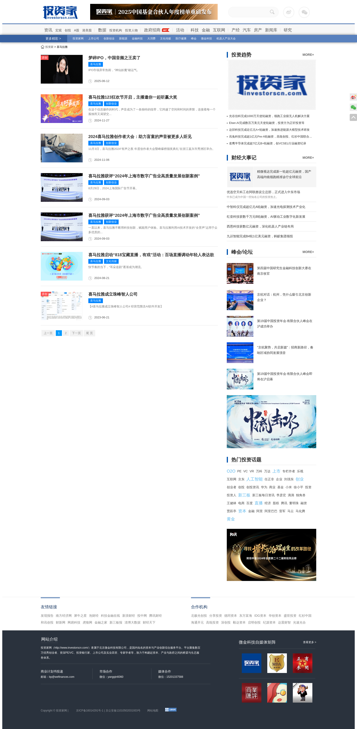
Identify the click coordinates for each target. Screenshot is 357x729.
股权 (276, 503)
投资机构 (115, 30)
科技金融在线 (110, 615)
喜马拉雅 (95, 64)
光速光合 (299, 622)
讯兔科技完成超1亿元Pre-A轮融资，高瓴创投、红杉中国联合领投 (272, 136)
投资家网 (78, 38)
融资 (304, 503)
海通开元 (197, 622)
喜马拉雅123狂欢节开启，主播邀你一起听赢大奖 (132, 97)
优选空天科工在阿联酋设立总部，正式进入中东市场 (263, 192)
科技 (195, 30)
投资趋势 (241, 55)
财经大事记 (243, 158)
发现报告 (47, 615)
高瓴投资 (212, 622)
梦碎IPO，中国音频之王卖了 (114, 58)
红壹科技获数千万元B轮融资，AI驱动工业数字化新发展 (266, 216)
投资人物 (131, 30)
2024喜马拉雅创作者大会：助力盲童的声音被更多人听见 (140, 136)
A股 (76, 30)
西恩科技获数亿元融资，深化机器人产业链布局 (260, 226)
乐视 (300, 471)
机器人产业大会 (226, 38)
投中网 (142, 615)
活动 (180, 30)
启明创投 (254, 622)
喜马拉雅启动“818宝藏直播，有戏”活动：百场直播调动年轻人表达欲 (151, 255)
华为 (264, 487)
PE (239, 471)
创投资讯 (252, 487)
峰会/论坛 (242, 252)
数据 (102, 30)
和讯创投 (47, 622)
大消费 (151, 38)
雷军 (282, 511)
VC (245, 471)
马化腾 (300, 511)
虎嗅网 (87, 622)
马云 (290, 511)
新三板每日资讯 (263, 495)
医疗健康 (181, 38)
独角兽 (301, 495)
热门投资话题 (246, 460)
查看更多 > (309, 642)
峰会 (193, 38)
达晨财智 (284, 622)
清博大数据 (132, 622)
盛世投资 (290, 615)
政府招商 (152, 30)
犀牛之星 (80, 615)
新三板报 (116, 622)
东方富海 (245, 615)
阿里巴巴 (271, 511)
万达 (267, 471)
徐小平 (298, 487)
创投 (68, 30)
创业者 (231, 487)
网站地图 (152, 710)
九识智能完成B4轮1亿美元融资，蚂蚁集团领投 (260, 236)
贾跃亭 (231, 511)
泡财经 (94, 615)
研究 (288, 30)
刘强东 (289, 479)
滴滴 (291, 495)
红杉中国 (305, 615)
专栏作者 (288, 471)
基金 (280, 487)
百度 (249, 503)
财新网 (60, 622)
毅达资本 (239, 622)
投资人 (231, 495)
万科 (259, 471)
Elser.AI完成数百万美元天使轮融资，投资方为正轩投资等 (266, 123)
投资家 (49, 47)
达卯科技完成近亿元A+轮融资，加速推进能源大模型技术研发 (269, 129)
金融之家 (100, 622)
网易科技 (74, 622)
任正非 (269, 479)
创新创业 (109, 38)
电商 (241, 503)
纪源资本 (269, 622)
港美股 (87, 30)
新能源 (123, 38)
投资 (308, 487)
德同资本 (230, 615)
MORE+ (308, 54)
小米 (289, 487)
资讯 (48, 30)
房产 (258, 30)
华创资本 (275, 615)
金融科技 (137, 38)
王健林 (231, 503)
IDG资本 (260, 615)
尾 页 (89, 333)
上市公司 (93, 38)
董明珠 (294, 503)
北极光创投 (199, 615)
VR (252, 471)
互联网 (219, 30)
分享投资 (215, 615)
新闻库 (271, 30)
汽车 (247, 30)
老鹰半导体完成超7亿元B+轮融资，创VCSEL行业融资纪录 (267, 143)
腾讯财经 (155, 615)
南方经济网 (64, 615)
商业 (272, 487)
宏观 (58, 30)
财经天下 (149, 622)
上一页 (48, 333)
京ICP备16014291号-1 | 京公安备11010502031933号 (108, 710)
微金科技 (206, 38)
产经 (236, 30)
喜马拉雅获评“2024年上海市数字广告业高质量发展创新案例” (144, 176)
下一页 (76, 333)
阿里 (259, 511)
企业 (279, 479)
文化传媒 (165, 38)
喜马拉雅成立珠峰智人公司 (113, 294)
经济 (268, 503)
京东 (241, 479)
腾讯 (284, 503)
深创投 (226, 622)
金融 (206, 30)
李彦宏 (281, 495)
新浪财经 (128, 615)
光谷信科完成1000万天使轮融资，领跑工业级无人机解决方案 (269, 116)
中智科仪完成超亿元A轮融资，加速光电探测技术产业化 (266, 207)
